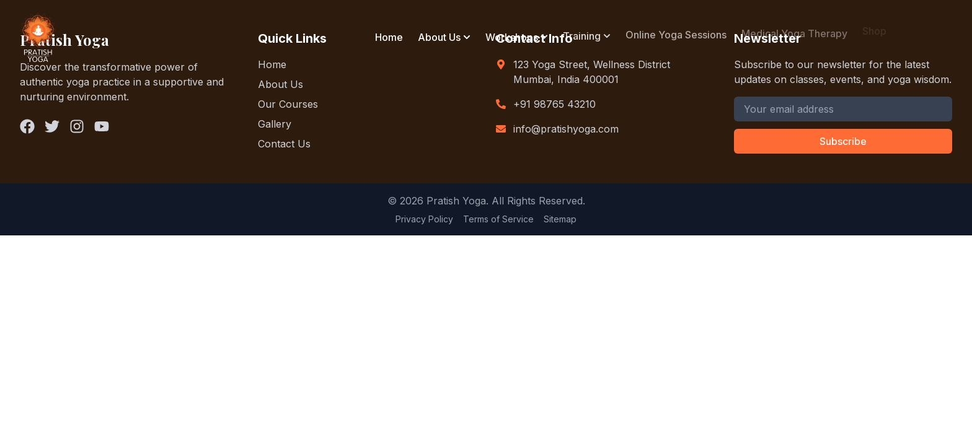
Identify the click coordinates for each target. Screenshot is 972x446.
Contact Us (284, 144)
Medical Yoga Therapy (794, 31)
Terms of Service (498, 219)
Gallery (274, 124)
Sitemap (560, 219)
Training (582, 34)
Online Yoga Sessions (676, 33)
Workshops (511, 36)
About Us (439, 37)
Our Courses (288, 104)
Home (389, 37)
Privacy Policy (424, 219)
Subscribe (843, 141)
